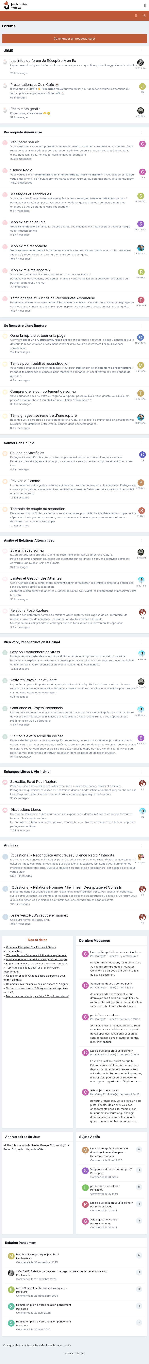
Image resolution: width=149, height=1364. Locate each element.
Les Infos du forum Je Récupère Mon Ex (43, 60)
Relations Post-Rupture (29, 610)
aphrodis (23, 1149)
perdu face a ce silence (105, 1015)
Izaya (35, 1145)
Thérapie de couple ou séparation (37, 509)
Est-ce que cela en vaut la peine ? (111, 1050)
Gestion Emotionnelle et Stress (35, 652)
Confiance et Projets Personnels (36, 708)
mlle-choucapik (104, 1156)
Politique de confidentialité (20, 1345)
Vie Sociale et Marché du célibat (36, 736)
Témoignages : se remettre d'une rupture (43, 415)
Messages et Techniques (30, 194)
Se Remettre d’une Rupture (25, 326)
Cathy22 (100, 956)
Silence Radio (21, 170)
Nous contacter (75, 1353)
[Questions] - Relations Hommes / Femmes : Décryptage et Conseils (66, 887)
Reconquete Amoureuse (23, 132)
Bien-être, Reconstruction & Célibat (32, 642)
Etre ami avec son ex (27, 550)
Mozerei (26, 1258)
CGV (68, 1345)
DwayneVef (47, 1145)
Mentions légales (52, 1345)
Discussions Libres (25, 809)
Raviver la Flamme (25, 481)
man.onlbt (25, 1145)
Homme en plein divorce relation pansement (43, 1304)
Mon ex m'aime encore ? (30, 270)
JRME (8, 51)
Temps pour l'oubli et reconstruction (39, 363)
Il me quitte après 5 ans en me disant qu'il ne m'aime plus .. (116, 952)
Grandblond (102, 1223)
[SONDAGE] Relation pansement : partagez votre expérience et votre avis (61, 1271)
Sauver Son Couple (19, 443)
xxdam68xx (38, 1149)
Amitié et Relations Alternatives (29, 540)
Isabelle (26, 1275)
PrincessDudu (103, 1206)
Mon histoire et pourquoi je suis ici (37, 1254)
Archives (11, 845)
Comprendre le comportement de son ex (43, 391)
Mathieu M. (10, 1145)
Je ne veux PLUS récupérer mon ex (39, 915)
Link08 (99, 1189)
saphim (99, 1173)
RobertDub (10, 1149)
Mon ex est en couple (27, 222)
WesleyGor (62, 1145)
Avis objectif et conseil (104, 1090)
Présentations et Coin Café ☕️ (34, 85)
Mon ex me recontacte (28, 246)
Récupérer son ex (24, 142)
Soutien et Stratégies (27, 453)
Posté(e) (123, 956)
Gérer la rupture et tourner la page (37, 335)
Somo (24, 1308)
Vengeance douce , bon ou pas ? (111, 983)
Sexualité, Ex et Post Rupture (33, 781)
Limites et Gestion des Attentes (35, 578)
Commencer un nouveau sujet (74, 38)
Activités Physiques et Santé (33, 680)
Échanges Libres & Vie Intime (26, 772)
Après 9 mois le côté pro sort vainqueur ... (42, 1288)
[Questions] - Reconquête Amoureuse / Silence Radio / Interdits (62, 855)
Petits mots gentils (25, 109)
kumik (24, 1291)
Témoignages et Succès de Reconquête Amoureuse (52, 298)
